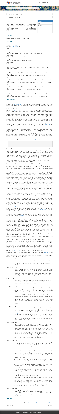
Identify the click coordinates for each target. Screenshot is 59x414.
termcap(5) (41, 118)
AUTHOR (50, 2)
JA (51, 17)
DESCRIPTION (40, 29)
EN (48, 17)
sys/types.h (16, 45)
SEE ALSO (40, 32)
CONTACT (39, 412)
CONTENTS (42, 2)
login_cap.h (16, 46)
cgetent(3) (22, 215)
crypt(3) (50, 390)
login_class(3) (30, 402)
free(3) (46, 252)
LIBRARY (40, 25)
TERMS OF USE (33, 412)
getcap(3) (47, 124)
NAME (39, 23)
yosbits (18, 412)
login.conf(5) (17, 104)
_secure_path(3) (43, 209)
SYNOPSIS (40, 27)
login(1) (16, 206)
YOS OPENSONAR (25, 412)
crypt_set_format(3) (20, 394)
